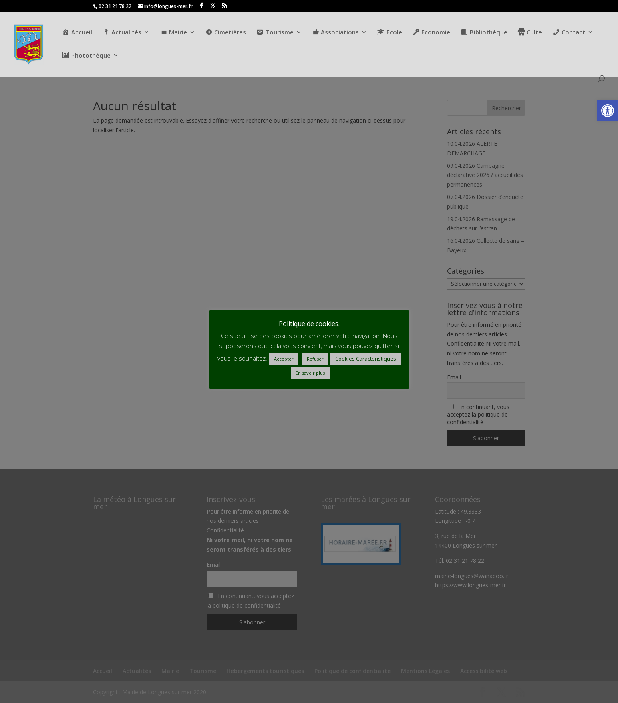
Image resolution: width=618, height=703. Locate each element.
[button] (607, 110)
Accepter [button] (284, 359)
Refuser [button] (315, 359)
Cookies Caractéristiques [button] (365, 358)
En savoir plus (310, 373)
